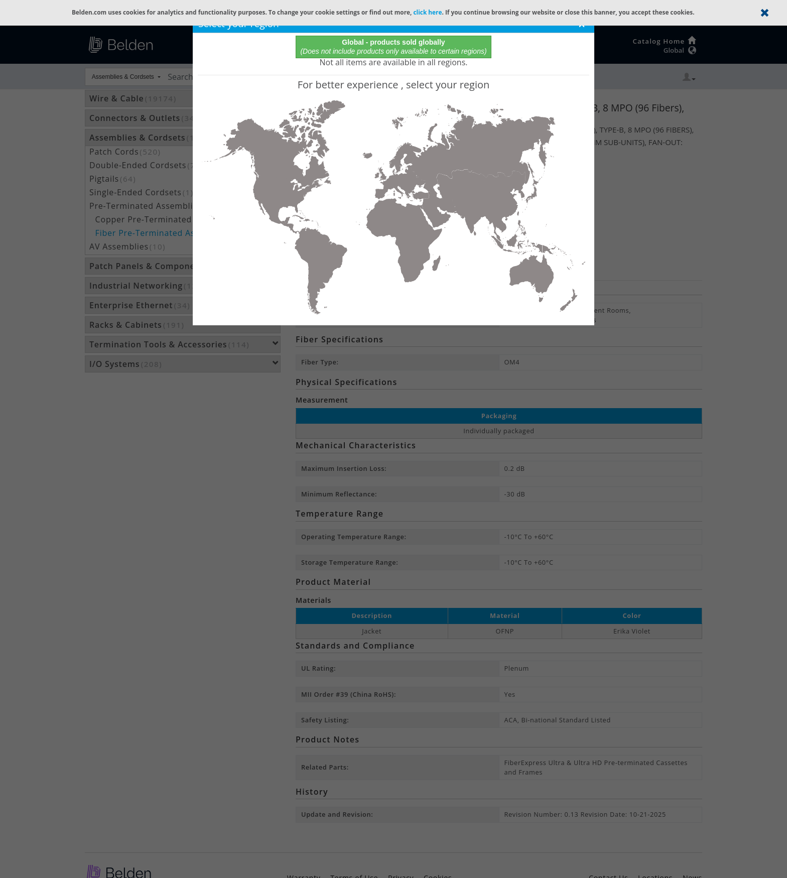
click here (427, 12)
